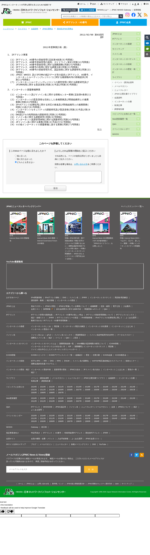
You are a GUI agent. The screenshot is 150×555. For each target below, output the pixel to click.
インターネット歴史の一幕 (42, 331)
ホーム (81, 4)
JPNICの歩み (75, 372)
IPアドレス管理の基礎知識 (41, 317)
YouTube (102, 446)
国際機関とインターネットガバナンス (90, 349)
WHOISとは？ (103, 10)
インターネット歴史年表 (41, 372)
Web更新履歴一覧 (120, 110)
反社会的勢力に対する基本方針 (68, 311)
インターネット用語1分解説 (74, 328)
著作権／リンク (58, 486)
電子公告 (116, 308)
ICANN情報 (113, 346)
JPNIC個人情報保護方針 (76, 486)
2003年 (114, 392)
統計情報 (50, 302)
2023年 (43, 389)
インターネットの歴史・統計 (124, 67)
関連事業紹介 (80, 337)
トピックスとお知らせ (15, 389)
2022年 (52, 389)
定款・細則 (105, 308)
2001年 (132, 392)
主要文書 (96, 357)
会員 (113, 409)
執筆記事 (118, 98)
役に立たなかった (24, 159)
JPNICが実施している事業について (73, 308)
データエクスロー (124, 337)
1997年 (61, 395)
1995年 (88, 423)
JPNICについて (124, 409)
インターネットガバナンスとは (43, 346)
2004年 (105, 392)
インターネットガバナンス (124, 57)
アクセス (123, 4)
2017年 (96, 389)
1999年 (43, 395)
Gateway (34, 429)
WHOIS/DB (47, 409)
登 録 (91, 471)
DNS (64, 300)
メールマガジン (121, 82)
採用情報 (137, 10)
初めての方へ (36, 308)
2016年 (105, 389)
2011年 (43, 392)
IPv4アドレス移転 (52, 300)
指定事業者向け (12, 435)
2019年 (79, 389)
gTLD (49, 337)
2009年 (61, 392)
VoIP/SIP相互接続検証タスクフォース (107, 363)
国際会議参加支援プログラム (42, 366)
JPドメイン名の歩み (91, 372)
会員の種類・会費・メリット (42, 441)
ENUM (66, 363)
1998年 (52, 395)
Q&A (93, 4)
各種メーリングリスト (80, 446)
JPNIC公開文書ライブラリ (125, 88)
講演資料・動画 (37, 302)
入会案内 (126, 308)
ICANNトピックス (38, 357)
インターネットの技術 (122, 61)
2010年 (52, 392)
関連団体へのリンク (92, 311)
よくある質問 (131, 320)
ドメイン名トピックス (63, 337)
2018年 (88, 389)
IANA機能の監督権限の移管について (91, 346)
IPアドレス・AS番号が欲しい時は (69, 317)
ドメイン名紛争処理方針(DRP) (101, 337)
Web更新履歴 (11, 400)
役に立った (22, 156)
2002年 (123, 392)
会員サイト (10, 441)
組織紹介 (79, 357)
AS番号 (58, 435)
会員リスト (35, 311)
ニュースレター (121, 85)
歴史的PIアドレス (92, 435)
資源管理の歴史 (60, 372)
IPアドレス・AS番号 (75, 22)
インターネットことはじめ (122, 328)
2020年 (70, 389)
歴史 (87, 357)
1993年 (105, 423)
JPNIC (27, 22)
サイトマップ (107, 4)
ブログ (33, 446)
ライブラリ (22, 29)
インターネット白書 (123, 95)
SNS (94, 446)
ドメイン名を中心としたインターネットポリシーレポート (54, 351)
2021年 (61, 389)
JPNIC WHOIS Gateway (121, 10)
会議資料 (34, 29)
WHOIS (115, 124)
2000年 (34, 395)
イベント (59, 340)
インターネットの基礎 (122, 43)
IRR (45, 363)
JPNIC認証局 (60, 409)
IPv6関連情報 (36, 300)
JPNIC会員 (123, 22)
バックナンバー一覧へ (133, 208)
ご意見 (75, 340)
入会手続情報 (63, 441)
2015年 (114, 389)
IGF (69, 349)
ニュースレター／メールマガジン (94, 409)
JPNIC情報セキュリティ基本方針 (100, 486)
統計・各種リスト (38, 320)
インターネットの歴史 (66, 302)
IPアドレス (117, 38)
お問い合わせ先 (81, 164)
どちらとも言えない (25, 162)
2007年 (79, 392)
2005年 (96, 392)
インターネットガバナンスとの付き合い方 (48, 349)
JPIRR (84, 300)
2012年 (34, 392)
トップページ (8, 29)
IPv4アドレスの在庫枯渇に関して (108, 320)
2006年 (88, 392)
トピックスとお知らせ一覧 (124, 105)
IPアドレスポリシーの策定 (67, 320)
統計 (50, 340)
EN (146, 4)
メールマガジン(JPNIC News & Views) (25, 457)
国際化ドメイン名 (38, 340)
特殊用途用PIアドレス (73, 435)
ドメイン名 (117, 52)
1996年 (79, 423)
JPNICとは (117, 34)
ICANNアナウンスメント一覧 (60, 357)
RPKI (59, 363)
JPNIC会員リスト (92, 441)
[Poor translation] (10, 513)
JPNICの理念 (50, 308)
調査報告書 (119, 101)
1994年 (96, 423)
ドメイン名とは (37, 337)
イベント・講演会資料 (124, 78)
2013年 (132, 389)
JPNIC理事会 (47, 29)
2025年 (34, 418)
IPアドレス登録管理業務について (99, 317)
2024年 (34, 389)
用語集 (56, 328)
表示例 (44, 429)
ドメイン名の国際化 (81, 363)
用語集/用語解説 (121, 300)
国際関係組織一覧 (66, 346)
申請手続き (35, 435)
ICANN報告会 (120, 357)
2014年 (123, 389)
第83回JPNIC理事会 (65, 29)
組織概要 (94, 308)
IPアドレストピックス (125, 317)
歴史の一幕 (132, 372)
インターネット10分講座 (98, 328)
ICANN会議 (107, 357)
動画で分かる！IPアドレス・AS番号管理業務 (49, 323)
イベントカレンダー (121, 119)
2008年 (70, 392)
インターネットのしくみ (41, 328)
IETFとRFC (35, 363)
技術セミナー (131, 363)
